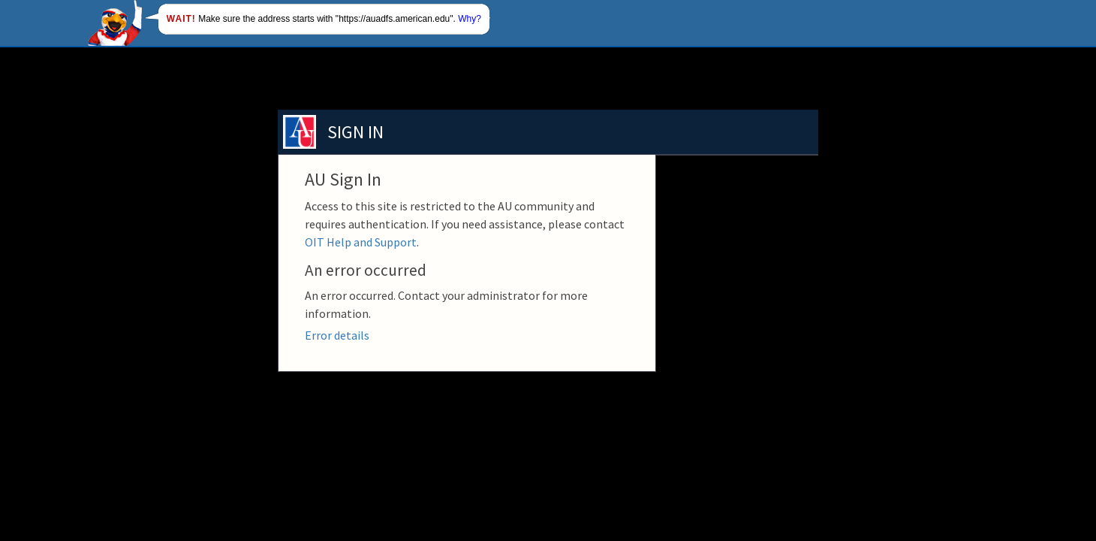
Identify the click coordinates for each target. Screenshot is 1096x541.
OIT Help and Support (361, 241)
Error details (337, 335)
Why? (469, 19)
